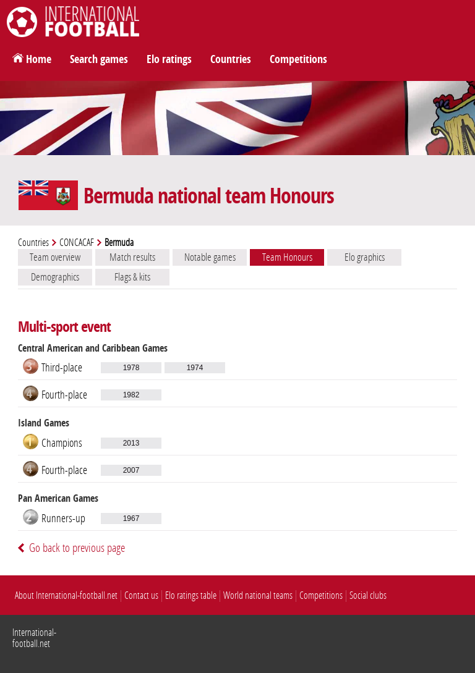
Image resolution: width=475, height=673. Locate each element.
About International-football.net (66, 595)
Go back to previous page (77, 548)
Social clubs (368, 595)
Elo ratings (169, 59)
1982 (131, 395)
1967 (131, 518)
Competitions (298, 59)
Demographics (55, 277)
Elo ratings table (190, 595)
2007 (131, 470)
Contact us (141, 595)
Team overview (55, 257)
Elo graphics (364, 257)
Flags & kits (132, 277)
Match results (132, 257)
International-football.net (34, 638)
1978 (131, 367)
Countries (230, 59)
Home (38, 59)
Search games (99, 59)
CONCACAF (76, 242)
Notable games (210, 257)
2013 (131, 443)
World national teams (258, 595)
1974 (195, 367)
